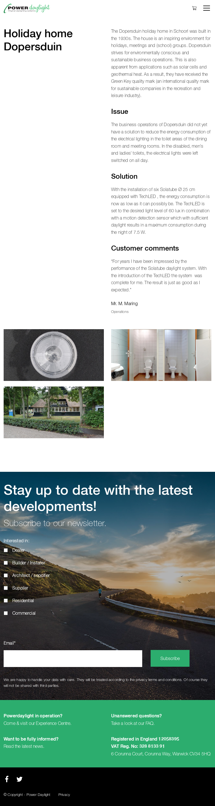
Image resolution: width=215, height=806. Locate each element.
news (38, 746)
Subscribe (170, 659)
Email (10, 643)
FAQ (150, 723)
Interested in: (16, 541)
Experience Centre (53, 723)
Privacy (64, 795)
